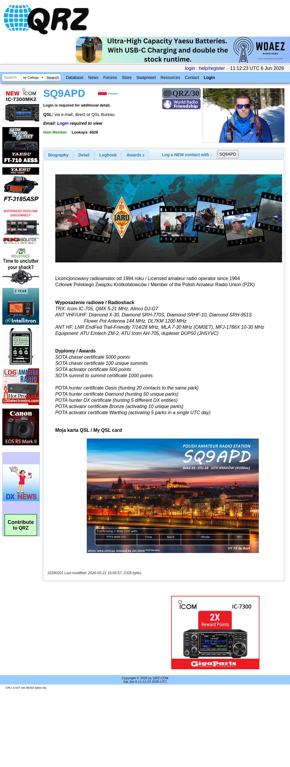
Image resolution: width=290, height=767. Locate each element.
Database (75, 77)
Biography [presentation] (58, 155)
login (190, 68)
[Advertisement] (98, 632)
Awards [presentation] (135, 155)
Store (126, 77)
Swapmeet (146, 77)
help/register (212, 68)
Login (209, 77)
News (93, 77)
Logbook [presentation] (108, 155)
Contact (192, 77)
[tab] (58, 155)
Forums (110, 77)
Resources (170, 77)
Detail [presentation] (83, 155)
